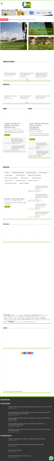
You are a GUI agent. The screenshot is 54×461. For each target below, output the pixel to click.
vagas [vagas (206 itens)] (34, 321)
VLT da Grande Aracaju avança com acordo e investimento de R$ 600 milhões (17, 148)
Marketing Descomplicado (34, 175)
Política (30, 109)
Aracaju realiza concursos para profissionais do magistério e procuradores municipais (26, 424)
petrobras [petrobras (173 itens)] (10, 319)
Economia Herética (31, 172)
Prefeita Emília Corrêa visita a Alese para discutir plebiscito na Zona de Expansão (42, 153)
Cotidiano (7, 172)
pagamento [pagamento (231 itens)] (37, 318)
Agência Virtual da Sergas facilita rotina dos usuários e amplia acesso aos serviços (17, 140)
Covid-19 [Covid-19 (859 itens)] (35, 315)
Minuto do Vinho (9, 180)
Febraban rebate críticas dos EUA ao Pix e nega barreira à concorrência (27, 75)
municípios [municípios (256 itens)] (22, 318)
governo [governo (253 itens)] (37, 317)
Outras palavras (25, 178)
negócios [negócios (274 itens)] (28, 318)
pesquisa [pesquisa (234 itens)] (5, 319)
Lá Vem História (43, 172)
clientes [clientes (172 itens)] (16, 315)
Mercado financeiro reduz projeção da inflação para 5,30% (26, 444)
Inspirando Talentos (36, 178)
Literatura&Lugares (20, 175)
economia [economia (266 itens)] (41, 315)
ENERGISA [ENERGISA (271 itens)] (20, 317)
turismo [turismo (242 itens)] (28, 321)
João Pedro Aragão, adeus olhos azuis (19, 456)
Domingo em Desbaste (18, 172)
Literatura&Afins (9, 175)
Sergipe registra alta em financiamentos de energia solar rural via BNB (30, 407)
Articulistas (6, 85)
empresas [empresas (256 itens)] (10, 317)
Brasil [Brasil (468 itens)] (12, 315)
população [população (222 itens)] (14, 319)
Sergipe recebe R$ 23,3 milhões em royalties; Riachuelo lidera (23, 19)
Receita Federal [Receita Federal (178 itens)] (47, 319)
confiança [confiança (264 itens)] (21, 315)
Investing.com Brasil (18, 391)
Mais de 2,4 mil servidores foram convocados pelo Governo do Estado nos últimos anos (29, 430)
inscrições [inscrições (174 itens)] (43, 317)
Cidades (5, 109)
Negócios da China (33, 180)
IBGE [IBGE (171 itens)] (40, 317)
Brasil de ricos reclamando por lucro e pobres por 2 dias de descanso (41, 188)
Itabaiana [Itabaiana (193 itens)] (11, 318)
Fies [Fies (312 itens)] (27, 317)
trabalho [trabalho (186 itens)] (24, 321)
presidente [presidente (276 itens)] (28, 319)
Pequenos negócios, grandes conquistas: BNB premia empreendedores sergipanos (41, 75)
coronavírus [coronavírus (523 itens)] (27, 315)
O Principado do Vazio (36, 48)
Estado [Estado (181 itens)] (24, 317)
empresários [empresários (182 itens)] (15, 317)
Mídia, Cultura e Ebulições (11, 178)
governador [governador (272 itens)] (31, 317)
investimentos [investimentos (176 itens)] (6, 318)
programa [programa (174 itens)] (33, 319)
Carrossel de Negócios (8, 62)
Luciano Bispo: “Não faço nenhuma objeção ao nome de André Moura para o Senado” (29, 418)
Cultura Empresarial (21, 180)
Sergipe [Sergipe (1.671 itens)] (10, 321)
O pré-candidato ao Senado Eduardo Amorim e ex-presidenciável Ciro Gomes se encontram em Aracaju (29, 413)
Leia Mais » (7, 135)
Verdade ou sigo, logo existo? (14, 199)
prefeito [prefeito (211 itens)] (19, 319)
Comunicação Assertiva (10, 183)
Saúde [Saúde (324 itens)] (5, 322)
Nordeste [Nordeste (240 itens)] (32, 318)
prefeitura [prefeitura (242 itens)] (23, 319)
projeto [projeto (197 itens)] (42, 319)
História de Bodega (24, 183)
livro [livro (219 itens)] (15, 318)
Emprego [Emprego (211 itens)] (5, 317)
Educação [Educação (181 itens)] (45, 315)
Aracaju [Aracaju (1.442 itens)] (7, 315)
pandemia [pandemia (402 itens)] (43, 318)
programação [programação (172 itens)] (38, 319)
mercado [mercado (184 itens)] (18, 318)
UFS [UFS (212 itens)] (31, 321)
